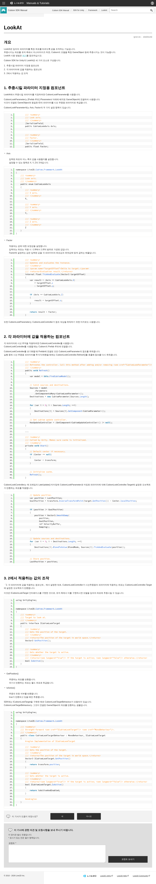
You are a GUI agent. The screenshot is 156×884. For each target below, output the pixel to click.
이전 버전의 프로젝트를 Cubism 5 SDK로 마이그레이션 (25, 67)
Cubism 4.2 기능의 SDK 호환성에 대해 (24, 61)
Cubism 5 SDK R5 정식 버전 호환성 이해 (25, 49)
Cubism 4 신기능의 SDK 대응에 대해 (23, 45)
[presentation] (128, 854)
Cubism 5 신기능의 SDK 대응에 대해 (23, 37)
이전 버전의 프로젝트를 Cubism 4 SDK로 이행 (25, 73)
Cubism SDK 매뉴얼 (17, 28)
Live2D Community (140, 879)
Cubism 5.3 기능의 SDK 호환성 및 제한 (24, 53)
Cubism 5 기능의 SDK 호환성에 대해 (23, 57)
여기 (68, 52)
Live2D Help (122, 879)
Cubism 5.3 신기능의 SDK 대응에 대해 (24, 33)
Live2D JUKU (105, 879)
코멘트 (56, 846)
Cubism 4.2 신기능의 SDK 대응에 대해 (24, 41)
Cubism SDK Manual (60, 10)
